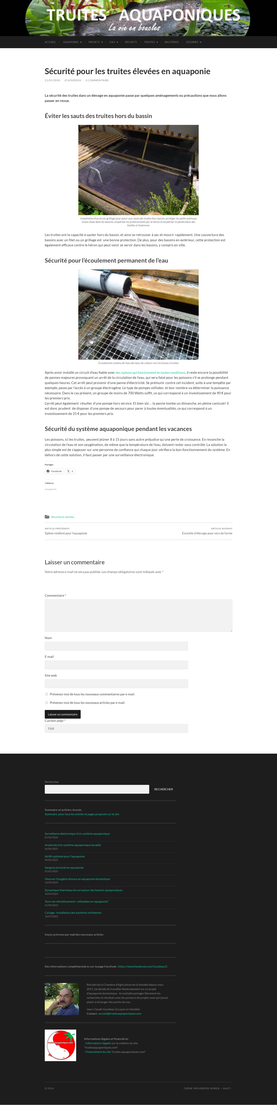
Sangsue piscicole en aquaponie (64, 867)
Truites (149, 42)
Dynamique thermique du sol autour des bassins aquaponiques (84, 890)
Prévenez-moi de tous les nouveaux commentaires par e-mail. (92, 694)
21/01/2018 (52, 80)
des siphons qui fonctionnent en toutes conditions (153, 372)
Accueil (50, 42)
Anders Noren (209, 1088)
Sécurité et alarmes (62, 516)
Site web (51, 675)
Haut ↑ (227, 1088)
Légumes (192, 42)
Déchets (131, 42)
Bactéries (172, 42)
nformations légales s (100, 1043)
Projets (94, 42)
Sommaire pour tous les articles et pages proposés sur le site (82, 814)
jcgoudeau (72, 80)
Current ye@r (55, 721)
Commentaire (55, 595)
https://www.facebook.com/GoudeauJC (143, 966)
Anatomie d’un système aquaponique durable (73, 845)
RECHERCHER (163, 789)
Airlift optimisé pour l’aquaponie (65, 856)
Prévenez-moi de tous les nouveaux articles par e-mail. (87, 703)
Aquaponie (71, 42)
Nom (48, 638)
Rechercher (52, 782)
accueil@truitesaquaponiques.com (120, 1013)
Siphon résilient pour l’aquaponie (66, 531)
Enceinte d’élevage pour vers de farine (207, 531)
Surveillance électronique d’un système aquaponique (77, 833)
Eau (112, 42)
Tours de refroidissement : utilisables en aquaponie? (76, 901)
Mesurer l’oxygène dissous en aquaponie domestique (77, 878)
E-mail (49, 657)
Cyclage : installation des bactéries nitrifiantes (73, 912)
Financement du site (98, 1052)
